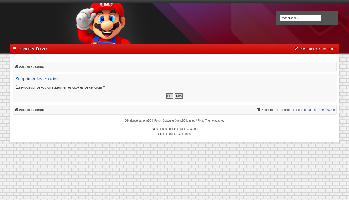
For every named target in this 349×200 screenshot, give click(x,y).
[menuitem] (41, 49)
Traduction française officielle (168, 128)
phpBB (147, 120)
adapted (219, 120)
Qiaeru (194, 128)
